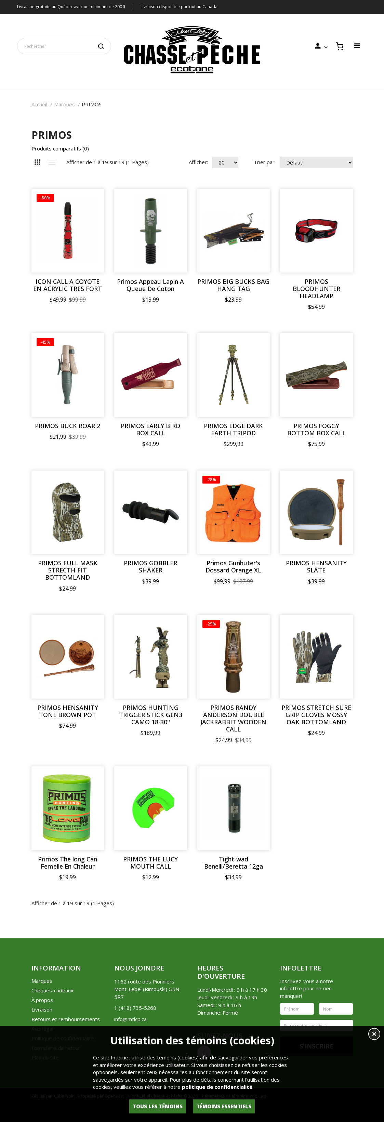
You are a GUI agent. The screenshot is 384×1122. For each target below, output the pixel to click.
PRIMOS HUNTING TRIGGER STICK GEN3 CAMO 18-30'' (150, 715)
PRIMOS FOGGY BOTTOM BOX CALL (316, 429)
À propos (42, 1000)
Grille (37, 162)
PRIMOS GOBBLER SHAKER (150, 566)
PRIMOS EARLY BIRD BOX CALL (150, 429)
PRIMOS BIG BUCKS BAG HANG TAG (233, 285)
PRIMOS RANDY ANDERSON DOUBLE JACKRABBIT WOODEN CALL (233, 718)
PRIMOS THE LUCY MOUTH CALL (150, 863)
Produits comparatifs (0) (60, 148)
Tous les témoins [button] (158, 1106)
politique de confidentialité (217, 1086)
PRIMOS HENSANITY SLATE (316, 566)
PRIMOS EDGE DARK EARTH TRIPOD (233, 429)
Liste (52, 162)
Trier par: (265, 162)
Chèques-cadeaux (52, 990)
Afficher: (198, 162)
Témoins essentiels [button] (223, 1106)
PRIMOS (92, 104)
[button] (374, 1035)
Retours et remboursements (65, 1019)
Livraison (41, 1009)
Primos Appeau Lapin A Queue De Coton (150, 285)
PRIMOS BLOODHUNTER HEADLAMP (316, 289)
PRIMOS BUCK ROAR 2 (67, 426)
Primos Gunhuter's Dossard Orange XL (233, 566)
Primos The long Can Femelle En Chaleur (67, 863)
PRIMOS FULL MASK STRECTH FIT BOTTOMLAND (67, 570)
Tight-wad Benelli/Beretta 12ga (233, 863)
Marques (64, 104)
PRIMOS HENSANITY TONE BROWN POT (67, 711)
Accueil (39, 104)
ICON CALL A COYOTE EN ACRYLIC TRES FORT (67, 285)
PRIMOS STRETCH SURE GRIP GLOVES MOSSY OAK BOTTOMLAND (316, 715)
